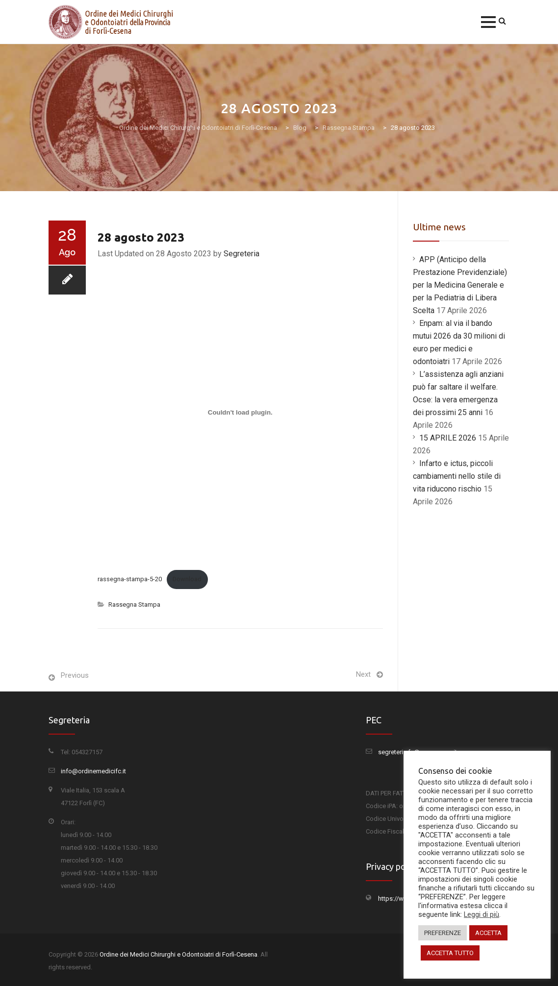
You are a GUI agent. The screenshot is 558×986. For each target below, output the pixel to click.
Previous (75, 675)
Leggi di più (481, 914)
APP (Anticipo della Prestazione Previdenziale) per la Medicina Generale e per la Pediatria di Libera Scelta (460, 285)
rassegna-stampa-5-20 (130, 579)
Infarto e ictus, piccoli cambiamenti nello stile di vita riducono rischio (457, 476)
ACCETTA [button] (488, 933)
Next (363, 674)
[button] (488, 22)
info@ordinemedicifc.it (93, 771)
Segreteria (241, 253)
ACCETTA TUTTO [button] (450, 953)
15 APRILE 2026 (447, 438)
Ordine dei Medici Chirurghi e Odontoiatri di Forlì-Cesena (178, 954)
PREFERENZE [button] (442, 933)
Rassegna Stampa (134, 604)
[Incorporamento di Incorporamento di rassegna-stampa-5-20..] (240, 412)
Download (187, 579)
